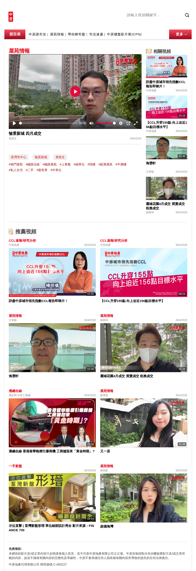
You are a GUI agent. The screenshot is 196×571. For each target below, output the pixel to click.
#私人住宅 (16, 170)
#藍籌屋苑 (105, 164)
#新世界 (42, 170)
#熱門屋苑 (16, 164)
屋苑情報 (57, 34)
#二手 (30, 170)
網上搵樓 (168, 6)
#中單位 (56, 170)
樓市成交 (185, 6)
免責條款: (15, 548)
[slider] (48, 123)
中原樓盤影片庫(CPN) (124, 34)
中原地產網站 (147, 6)
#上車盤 (65, 164)
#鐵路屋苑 (50, 164)
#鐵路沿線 (33, 164)
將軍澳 (157, 24)
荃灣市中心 (18, 157)
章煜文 (60, 157)
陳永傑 (144, 24)
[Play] (14, 123)
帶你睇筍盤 (76, 34)
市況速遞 (96, 34)
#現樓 (91, 164)
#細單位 (79, 164)
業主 (188, 24)
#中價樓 (121, 164)
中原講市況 (174, 24)
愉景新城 (41, 157)
